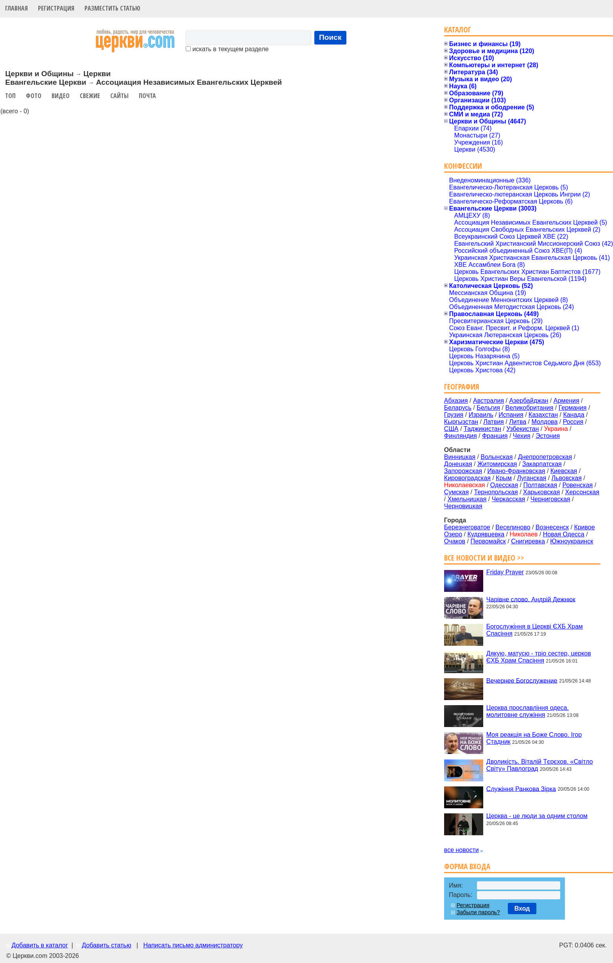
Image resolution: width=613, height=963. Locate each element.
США (451, 428)
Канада (573, 414)
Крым (504, 478)
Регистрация (56, 8)
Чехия (522, 435)
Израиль (481, 414)
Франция (495, 435)
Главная (16, 8)
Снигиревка (528, 541)
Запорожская (463, 471)
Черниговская (550, 499)
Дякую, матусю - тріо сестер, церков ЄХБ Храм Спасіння (538, 657)
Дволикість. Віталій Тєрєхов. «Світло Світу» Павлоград (539, 765)
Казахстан (543, 414)
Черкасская (508, 499)
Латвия (493, 421)
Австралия (488, 400)
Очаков (454, 541)
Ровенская (577, 485)
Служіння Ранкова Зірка (521, 788)
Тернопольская (496, 492)
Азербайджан (528, 400)
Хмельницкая (467, 499)
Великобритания (529, 407)
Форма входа (467, 866)
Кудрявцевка (486, 534)
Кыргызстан (461, 421)
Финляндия (460, 435)
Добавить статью (106, 945)
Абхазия (456, 400)
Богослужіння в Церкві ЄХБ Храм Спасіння (534, 630)
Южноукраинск (571, 541)
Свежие (90, 95)
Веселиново (512, 527)
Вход (522, 908)
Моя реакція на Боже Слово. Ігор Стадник (534, 738)
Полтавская (540, 485)
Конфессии (463, 166)
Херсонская (582, 492)
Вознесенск (552, 527)
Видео (61, 95)
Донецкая (458, 464)
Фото (33, 95)
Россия (573, 421)
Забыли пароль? (478, 912)
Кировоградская (467, 478)
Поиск (330, 37)
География (461, 386)
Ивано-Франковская (516, 471)
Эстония (548, 435)
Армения (566, 400)
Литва (517, 421)
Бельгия (488, 407)
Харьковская (541, 492)
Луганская (531, 478)
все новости (461, 850)
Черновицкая (463, 506)
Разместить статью (112, 8)
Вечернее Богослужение (521, 680)
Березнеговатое (467, 527)
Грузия (453, 414)
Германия (573, 407)
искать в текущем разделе (227, 49)
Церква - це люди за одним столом (537, 816)
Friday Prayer (505, 572)
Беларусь (457, 407)
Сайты (119, 95)
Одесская (504, 485)
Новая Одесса (563, 534)
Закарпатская (542, 464)
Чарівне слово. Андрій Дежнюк (530, 599)
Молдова (544, 421)
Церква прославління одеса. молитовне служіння (527, 711)
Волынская (497, 457)
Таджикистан (482, 428)
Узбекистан (522, 428)
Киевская (563, 471)
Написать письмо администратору (192, 945)
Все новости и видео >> (484, 557)
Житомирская (497, 464)
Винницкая (459, 457)
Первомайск (487, 541)
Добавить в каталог (39, 945)
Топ (10, 95)
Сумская (456, 492)
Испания (510, 414)
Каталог (457, 29)
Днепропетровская (545, 457)
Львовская (567, 478)
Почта (147, 95)
